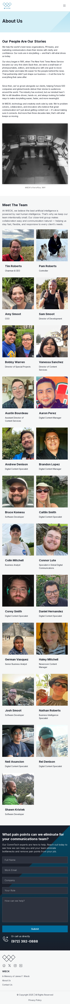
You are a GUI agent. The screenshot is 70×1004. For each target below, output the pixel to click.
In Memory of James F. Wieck (16, 976)
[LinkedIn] (20, 965)
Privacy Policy (35, 1000)
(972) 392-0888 (24, 941)
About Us (6, 980)
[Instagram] (15, 965)
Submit (35, 929)
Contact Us (7, 984)
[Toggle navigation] (64, 5)
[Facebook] (4, 965)
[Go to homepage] (7, 5)
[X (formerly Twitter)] (9, 965)
